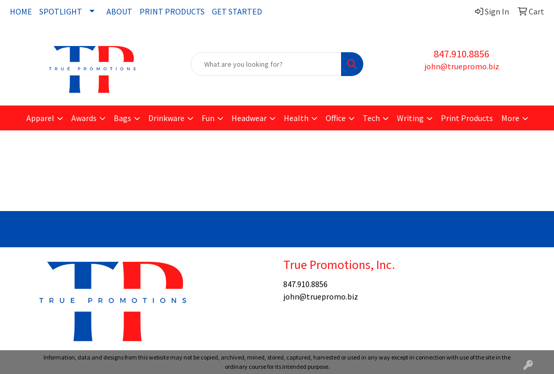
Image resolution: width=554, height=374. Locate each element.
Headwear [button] (249, 118)
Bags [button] (122, 118)
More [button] (510, 118)
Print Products (467, 118)
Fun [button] (208, 118)
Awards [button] (84, 118)
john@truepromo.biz (461, 66)
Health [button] (296, 118)
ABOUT (119, 11)
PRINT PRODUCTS (172, 11)
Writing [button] (410, 118)
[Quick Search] (266, 64)
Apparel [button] (40, 118)
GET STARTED (237, 11)
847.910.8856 (461, 53)
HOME (21, 11)
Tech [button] (371, 118)
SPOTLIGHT (60, 11)
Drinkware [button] (166, 118)
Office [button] (336, 118)
